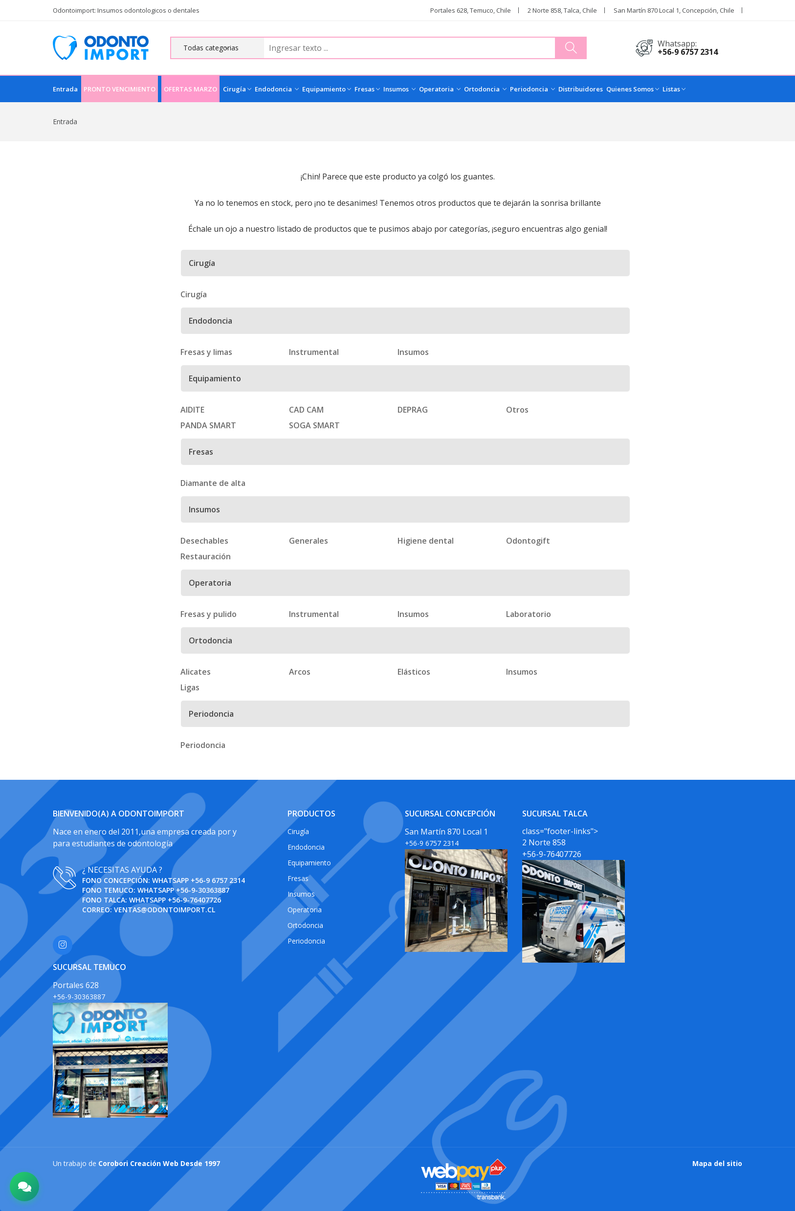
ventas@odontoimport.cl (164, 909)
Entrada (65, 89)
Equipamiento (326, 89)
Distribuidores (580, 89)
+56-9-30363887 (202, 890)
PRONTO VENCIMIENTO (119, 89)
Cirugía (237, 89)
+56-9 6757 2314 (688, 51)
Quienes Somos (632, 89)
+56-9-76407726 (194, 899)
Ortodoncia (485, 89)
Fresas (367, 89)
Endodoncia (277, 89)
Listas (673, 89)
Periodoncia (532, 89)
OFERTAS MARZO (190, 89)
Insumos (399, 89)
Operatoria (440, 89)
